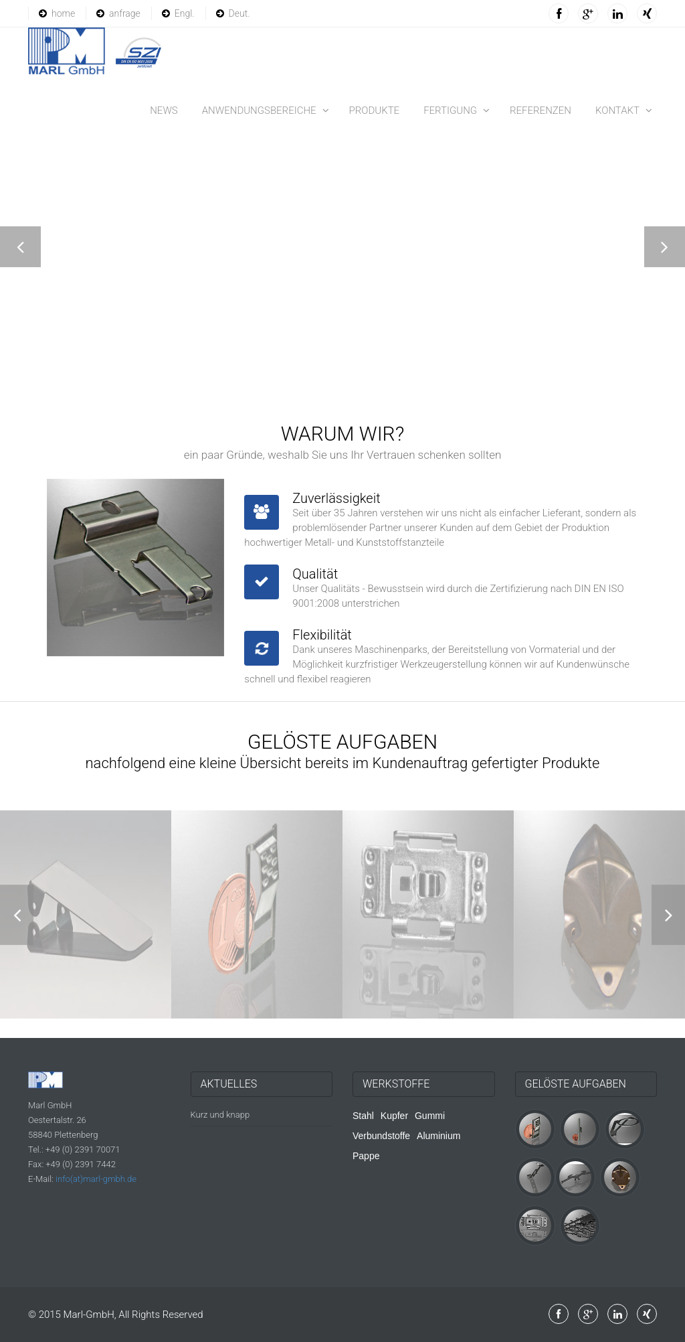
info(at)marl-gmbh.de (96, 1179)
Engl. (178, 13)
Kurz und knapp (220, 1115)
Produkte (374, 110)
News (164, 110)
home (57, 13)
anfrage (118, 13)
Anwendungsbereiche (259, 110)
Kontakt (617, 110)
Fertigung (450, 110)
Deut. (233, 13)
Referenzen (540, 110)
